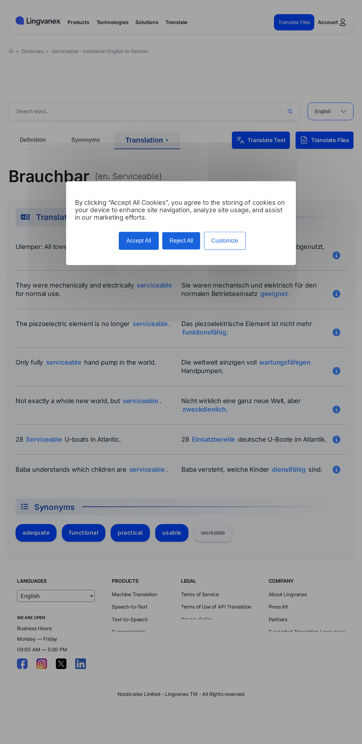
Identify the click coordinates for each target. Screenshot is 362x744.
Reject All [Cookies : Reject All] (181, 241)
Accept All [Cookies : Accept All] (138, 241)
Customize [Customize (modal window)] (224, 241)
